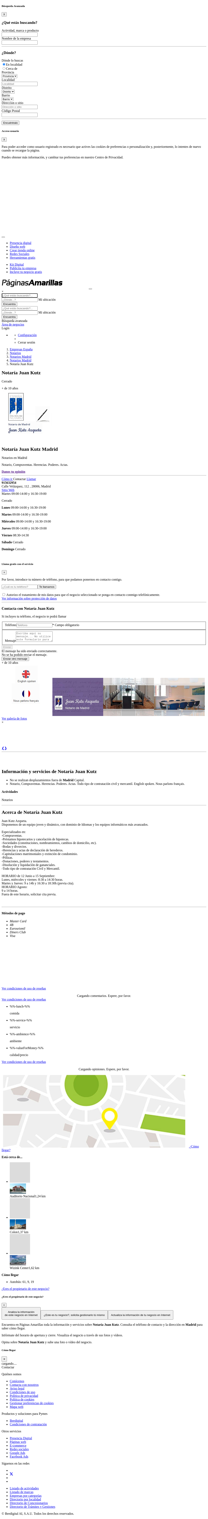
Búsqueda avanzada (14, 321)
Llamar (31, 479)
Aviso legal (17, 1390)
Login (5, 328)
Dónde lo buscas (12, 60)
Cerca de (11, 68)
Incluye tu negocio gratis (26, 272)
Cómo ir (7, 479)
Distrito (7, 87)
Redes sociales (19, 1451)
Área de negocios (13, 324)
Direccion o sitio (12, 103)
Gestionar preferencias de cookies (32, 1405)
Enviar (7, 649)
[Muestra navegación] (90, 288)
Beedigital (16, 1422)
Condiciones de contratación (28, 1426)
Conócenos (17, 1383)
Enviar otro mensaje (15, 660)
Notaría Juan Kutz (21, 364)
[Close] (4, 14)
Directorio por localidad (25, 1501)
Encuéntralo (10, 122)
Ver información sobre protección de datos (29, 598)
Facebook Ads (19, 1458)
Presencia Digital (21, 1440)
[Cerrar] (4, 1361)
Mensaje (10, 642)
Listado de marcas (21, 1494)
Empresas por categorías (25, 1497)
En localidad (14, 64)
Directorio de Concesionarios (29, 1505)
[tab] (24, 986)
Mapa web (16, 1408)
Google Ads (17, 1454)
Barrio (6, 95)
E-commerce (18, 1447)
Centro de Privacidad (108, 157)
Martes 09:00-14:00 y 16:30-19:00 (24, 493)
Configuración (27, 335)
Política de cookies (22, 1401)
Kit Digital (17, 264)
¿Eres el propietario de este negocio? (25, 1290)
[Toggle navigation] (3, 237)
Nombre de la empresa (16, 38)
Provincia (8, 72)
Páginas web (18, 1443)
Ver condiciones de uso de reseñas (24, 990)
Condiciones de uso (22, 1394)
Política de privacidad (24, 1397)
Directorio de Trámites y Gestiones (32, 1508)
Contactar (20, 479)
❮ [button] (3, 750)
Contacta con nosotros (24, 1386)
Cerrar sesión (26, 342)
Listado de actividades (24, 1490)
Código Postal (11, 111)
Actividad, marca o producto (20, 30)
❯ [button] (5, 750)
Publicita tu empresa (23, 268)
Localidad (8, 80)
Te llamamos (46, 586)
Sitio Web (8, 490)
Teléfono (10, 625)
